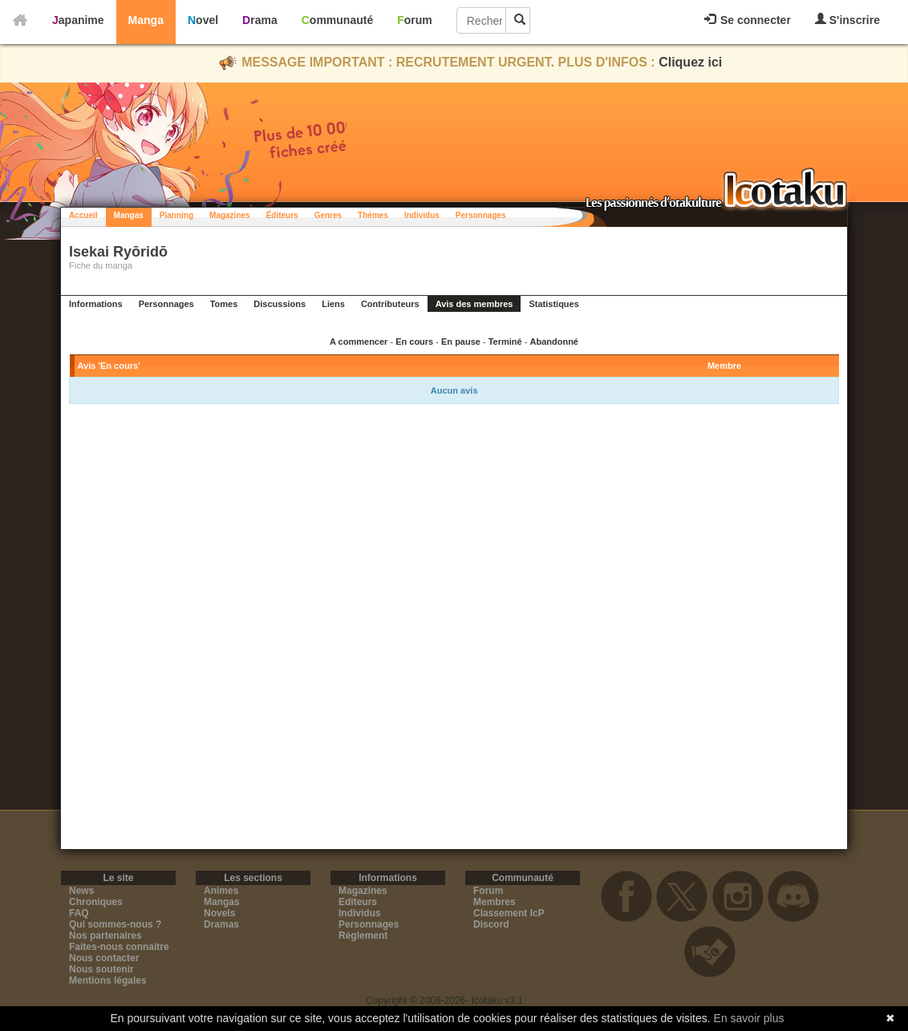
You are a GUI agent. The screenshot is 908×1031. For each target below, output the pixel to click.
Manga (146, 20)
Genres (328, 215)
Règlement (362, 935)
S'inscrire (847, 19)
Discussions (279, 304)
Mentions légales (108, 980)
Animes (221, 890)
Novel (203, 20)
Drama (260, 20)
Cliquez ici (690, 62)
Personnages (481, 215)
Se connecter (747, 20)
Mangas (129, 215)
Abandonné (553, 341)
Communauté (337, 20)
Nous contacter (104, 958)
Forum (414, 20)
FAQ (79, 913)
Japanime (78, 20)
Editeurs (357, 902)
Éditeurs (282, 215)
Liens (333, 304)
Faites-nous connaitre (119, 946)
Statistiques (553, 304)
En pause (460, 341)
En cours (414, 341)
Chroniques (96, 902)
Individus (422, 215)
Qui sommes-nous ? (115, 924)
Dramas (221, 924)
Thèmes (373, 215)
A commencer (358, 341)
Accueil (83, 215)
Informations (96, 304)
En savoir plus (749, 1018)
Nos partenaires (105, 935)
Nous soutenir (101, 969)
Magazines (229, 215)
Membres (494, 902)
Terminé (505, 341)
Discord (491, 924)
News (81, 890)
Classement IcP (509, 913)
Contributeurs (390, 304)
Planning (176, 215)
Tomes (224, 304)
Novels (219, 913)
